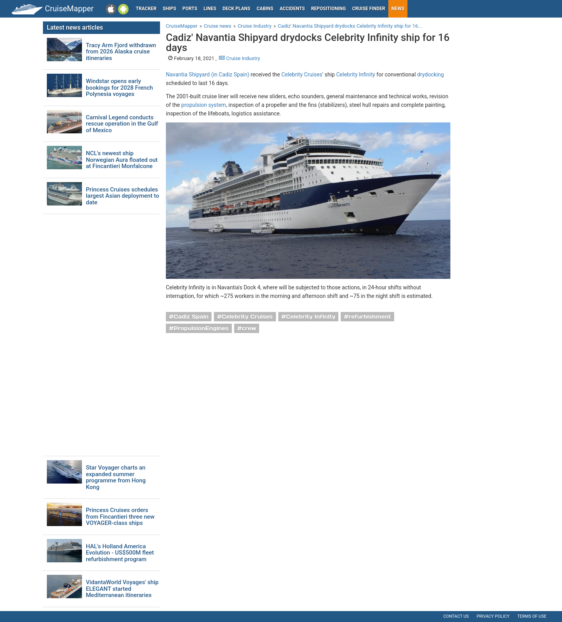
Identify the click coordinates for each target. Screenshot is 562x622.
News (397, 8)
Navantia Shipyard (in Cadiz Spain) (207, 74)
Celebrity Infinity (355, 74)
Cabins (264, 8)
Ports (190, 8)
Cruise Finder (368, 8)
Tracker (146, 8)
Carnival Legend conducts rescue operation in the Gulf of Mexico (122, 124)
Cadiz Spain (191, 316)
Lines (210, 8)
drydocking (430, 74)
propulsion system (203, 105)
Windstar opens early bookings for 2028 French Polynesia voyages (119, 87)
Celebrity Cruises (301, 74)
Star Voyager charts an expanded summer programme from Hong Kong (116, 477)
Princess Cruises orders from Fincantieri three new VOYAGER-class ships (120, 516)
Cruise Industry (239, 58)
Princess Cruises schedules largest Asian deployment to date (122, 196)
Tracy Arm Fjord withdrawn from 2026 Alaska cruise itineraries (121, 52)
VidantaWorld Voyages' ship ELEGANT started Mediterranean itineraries (122, 589)
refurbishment (370, 316)
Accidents (292, 8)
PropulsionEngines (201, 328)
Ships (169, 8)
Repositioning (328, 8)
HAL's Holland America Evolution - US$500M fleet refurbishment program (120, 553)
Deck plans (236, 8)
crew (249, 328)
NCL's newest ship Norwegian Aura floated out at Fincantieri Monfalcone (122, 160)
